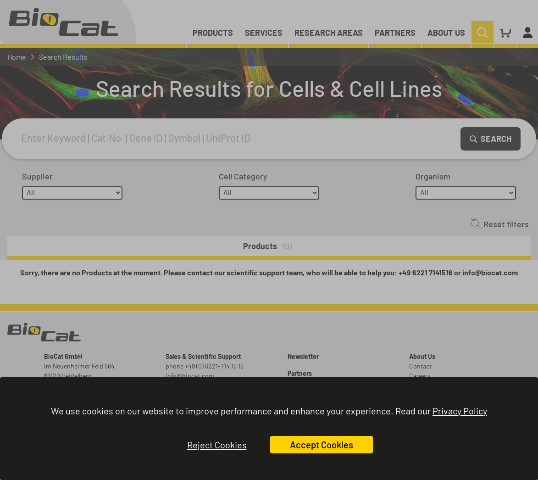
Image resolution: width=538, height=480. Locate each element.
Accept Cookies (321, 444)
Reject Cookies (217, 444)
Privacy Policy (460, 410)
